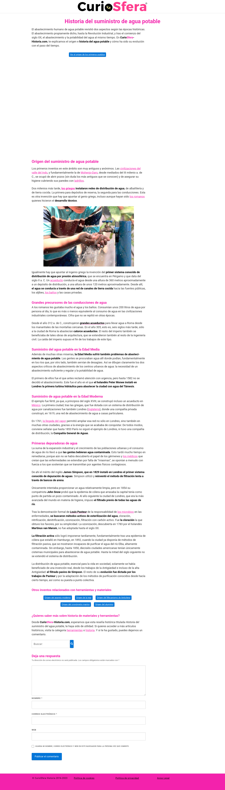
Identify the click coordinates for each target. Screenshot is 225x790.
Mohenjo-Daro (89, 172)
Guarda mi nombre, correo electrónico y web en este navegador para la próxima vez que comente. (82, 746)
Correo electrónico (44, 714)
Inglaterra (94, 409)
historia (90, 630)
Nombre (37, 698)
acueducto (56, 280)
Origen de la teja (83, 597)
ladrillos (79, 180)
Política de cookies (84, 778)
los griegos (68, 188)
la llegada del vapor (54, 421)
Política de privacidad (127, 778)
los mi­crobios (125, 511)
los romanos (137, 196)
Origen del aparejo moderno (58, 597)
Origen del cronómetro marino (76, 604)
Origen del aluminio (104, 604)
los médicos (130, 456)
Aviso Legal (163, 778)
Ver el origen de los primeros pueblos (87, 54)
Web (34, 730)
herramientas (75, 630)
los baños (51, 292)
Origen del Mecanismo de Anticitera (113, 597)
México (36, 405)
